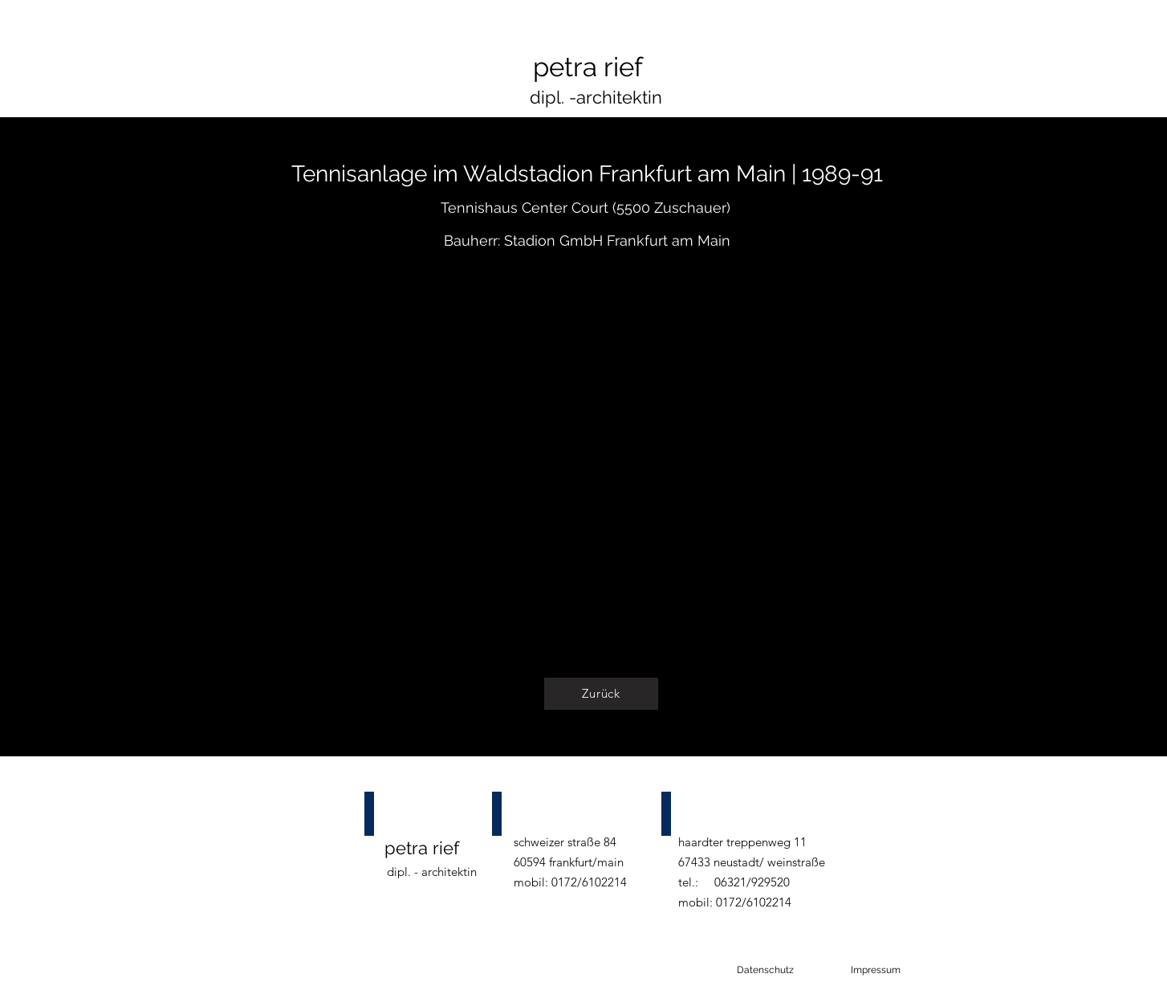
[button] (601, 465)
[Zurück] (601, 694)
